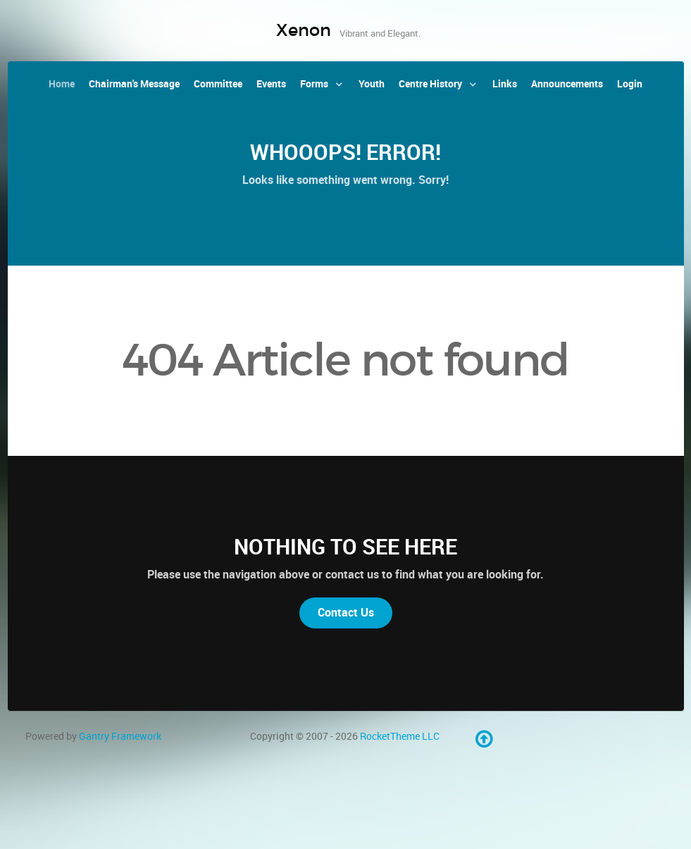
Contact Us (346, 612)
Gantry (120, 736)
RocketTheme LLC (400, 736)
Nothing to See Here (345, 546)
